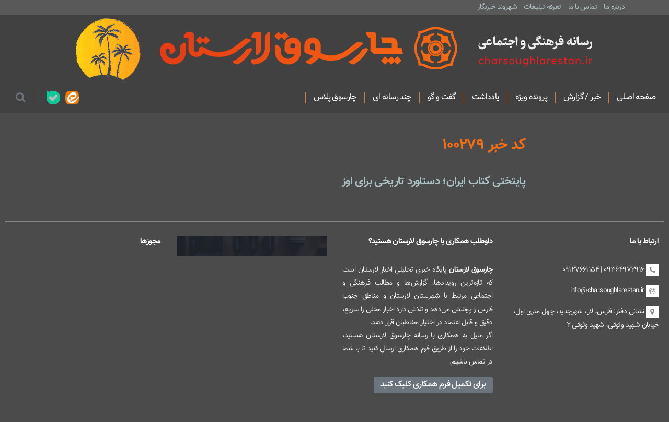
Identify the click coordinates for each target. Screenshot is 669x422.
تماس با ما (582, 7)
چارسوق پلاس (335, 97)
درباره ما (614, 7)
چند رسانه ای (392, 97)
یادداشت (485, 97)
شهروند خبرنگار (497, 7)
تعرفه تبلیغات (542, 7)
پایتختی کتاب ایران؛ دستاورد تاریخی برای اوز (433, 181)
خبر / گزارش (582, 97)
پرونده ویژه (531, 97)
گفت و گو (442, 97)
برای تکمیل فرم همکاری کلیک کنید (433, 384)
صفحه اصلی (636, 97)
